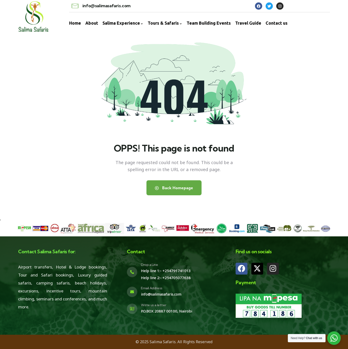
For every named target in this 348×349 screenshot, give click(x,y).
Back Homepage (174, 187)
